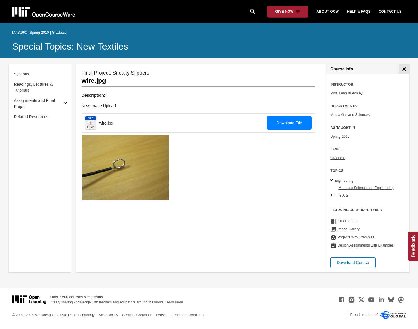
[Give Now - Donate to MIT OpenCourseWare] (288, 12)
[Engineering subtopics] (332, 180)
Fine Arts (341, 195)
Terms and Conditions (187, 315)
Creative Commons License (144, 315)
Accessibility (108, 315)
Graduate (337, 158)
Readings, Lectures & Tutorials (33, 87)
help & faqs (358, 12)
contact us (390, 12)
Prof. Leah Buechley (346, 93)
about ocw (327, 12)
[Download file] (90, 123)
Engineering (343, 181)
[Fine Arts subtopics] (332, 195)
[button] (352, 262)
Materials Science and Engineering (365, 188)
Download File (289, 123)
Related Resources (31, 116)
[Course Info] (404, 69)
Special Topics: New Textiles (70, 46)
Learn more (174, 302)
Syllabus (21, 74)
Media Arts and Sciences (350, 115)
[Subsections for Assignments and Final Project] (65, 104)
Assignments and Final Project (34, 103)
